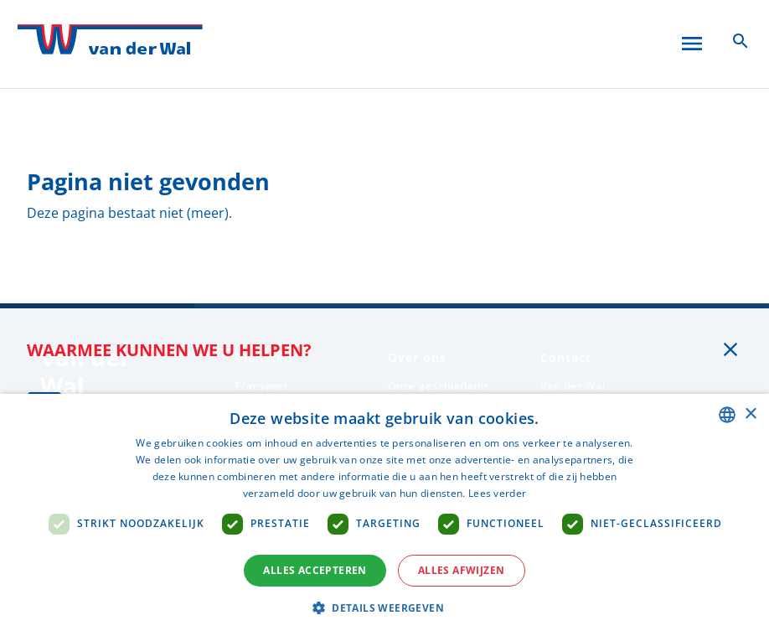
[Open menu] (692, 40)
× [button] (750, 414)
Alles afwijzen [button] (461, 570)
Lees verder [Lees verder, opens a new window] (497, 493)
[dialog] (384, 515)
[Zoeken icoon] (740, 40)
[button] (384, 607)
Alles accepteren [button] (314, 570)
